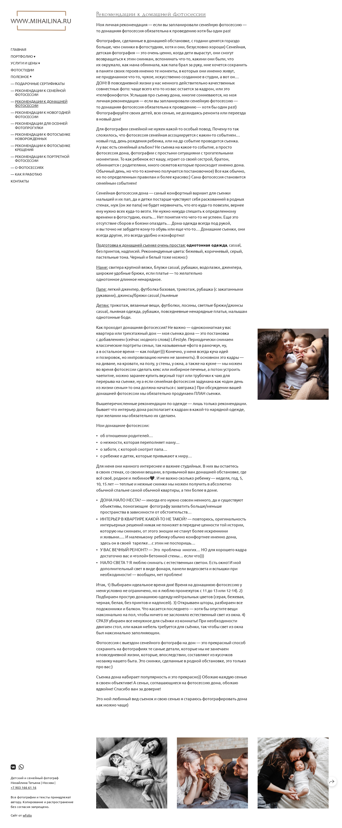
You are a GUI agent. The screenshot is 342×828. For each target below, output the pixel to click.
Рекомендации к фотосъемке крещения (42, 147)
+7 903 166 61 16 (23, 787)
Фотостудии (22, 70)
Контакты (20, 181)
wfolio (27, 815)
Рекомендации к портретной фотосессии (42, 158)
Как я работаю (28, 174)
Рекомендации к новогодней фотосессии (42, 114)
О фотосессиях (29, 167)
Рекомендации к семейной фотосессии (40, 92)
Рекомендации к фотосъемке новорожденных (42, 136)
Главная (18, 49)
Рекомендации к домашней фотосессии (41, 103)
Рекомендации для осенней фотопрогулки (41, 125)
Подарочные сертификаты (40, 83)
